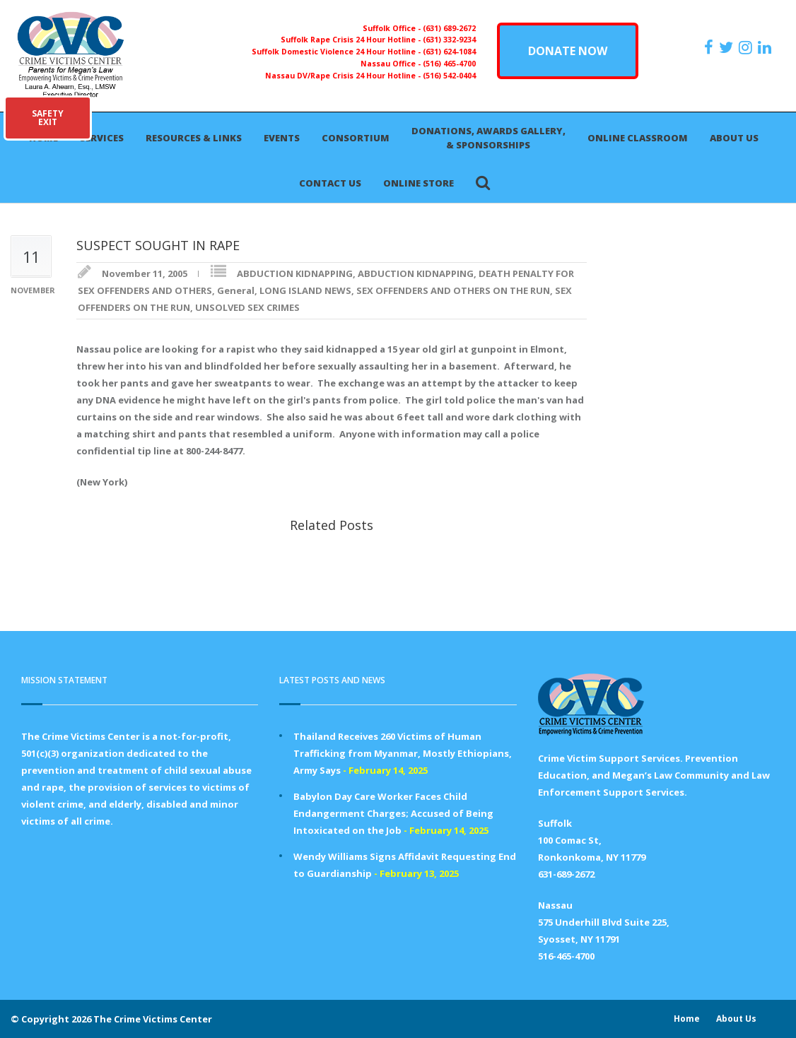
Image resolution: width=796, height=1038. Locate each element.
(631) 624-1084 (449, 52)
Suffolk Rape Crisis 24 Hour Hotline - (352, 40)
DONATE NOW (567, 51)
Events (282, 137)
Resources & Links (194, 137)
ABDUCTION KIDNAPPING (295, 273)
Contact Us (330, 183)
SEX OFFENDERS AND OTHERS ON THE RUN (453, 290)
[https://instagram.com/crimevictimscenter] (747, 47)
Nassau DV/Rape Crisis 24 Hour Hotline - (344, 76)
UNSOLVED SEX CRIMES (247, 307)
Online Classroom (637, 137)
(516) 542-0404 (449, 76)
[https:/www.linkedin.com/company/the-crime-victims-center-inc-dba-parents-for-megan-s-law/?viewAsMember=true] (766, 47)
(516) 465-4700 (449, 64)
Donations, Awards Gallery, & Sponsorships (488, 137)
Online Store (418, 183)
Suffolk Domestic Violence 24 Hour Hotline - (337, 52)
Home (687, 1019)
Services (102, 137)
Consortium (356, 137)
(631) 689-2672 (449, 28)
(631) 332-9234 (449, 40)
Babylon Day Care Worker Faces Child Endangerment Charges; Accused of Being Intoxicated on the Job (393, 813)
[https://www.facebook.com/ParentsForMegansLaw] (710, 47)
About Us (734, 137)
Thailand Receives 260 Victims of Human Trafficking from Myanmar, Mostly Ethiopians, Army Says (402, 753)
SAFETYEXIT (48, 117)
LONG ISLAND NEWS (305, 290)
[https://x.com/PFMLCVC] (728, 47)
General (235, 290)
